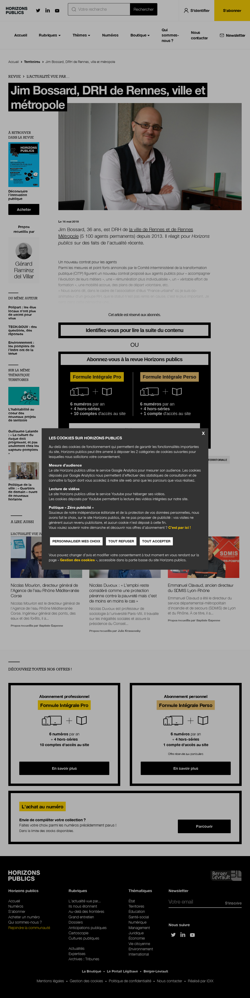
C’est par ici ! (179, 527)
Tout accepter (156, 541)
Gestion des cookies (77, 560)
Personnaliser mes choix (76, 541)
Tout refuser (121, 541)
